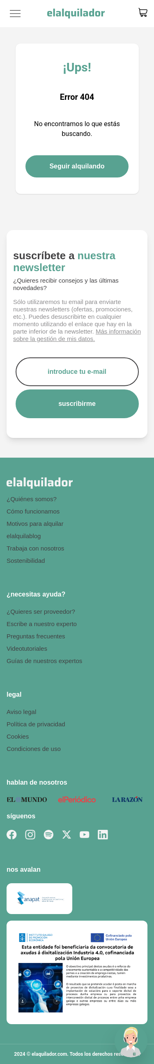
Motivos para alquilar (35, 523)
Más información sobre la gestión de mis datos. (77, 335)
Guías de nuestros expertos (44, 660)
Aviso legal (21, 711)
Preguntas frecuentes (36, 636)
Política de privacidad (36, 724)
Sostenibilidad (26, 560)
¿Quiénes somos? (32, 498)
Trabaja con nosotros (35, 548)
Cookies (18, 736)
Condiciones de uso (34, 748)
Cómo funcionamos (33, 511)
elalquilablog (24, 535)
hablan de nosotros (37, 782)
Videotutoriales (27, 648)
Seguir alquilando (76, 166)
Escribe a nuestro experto (42, 623)
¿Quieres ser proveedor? (41, 611)
